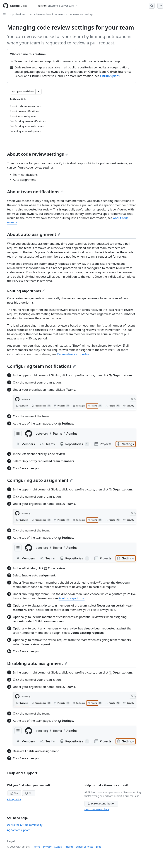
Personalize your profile (73, 354)
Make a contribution (101, 803)
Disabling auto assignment (37, 663)
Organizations (17, 14)
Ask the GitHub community (24, 825)
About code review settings (37, 154)
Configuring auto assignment (40, 480)
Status (58, 846)
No (28, 793)
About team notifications (35, 192)
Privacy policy (14, 799)
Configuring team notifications (41, 366)
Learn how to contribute (97, 809)
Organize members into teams (47, 14)
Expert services (84, 846)
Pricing (69, 846)
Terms (36, 846)
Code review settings (81, 14)
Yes (14, 793)
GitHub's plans (109, 76)
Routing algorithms (26, 291)
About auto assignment (34, 234)
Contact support (18, 830)
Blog (99, 846)
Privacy (47, 846)
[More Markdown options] (38, 91)
